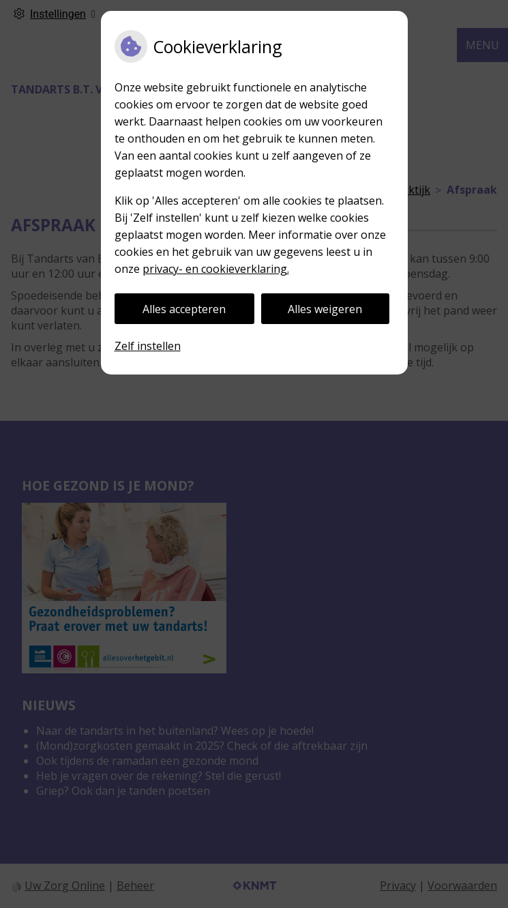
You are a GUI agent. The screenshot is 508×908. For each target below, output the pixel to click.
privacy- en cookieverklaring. (216, 268)
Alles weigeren (325, 309)
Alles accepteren (184, 309)
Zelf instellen (148, 345)
